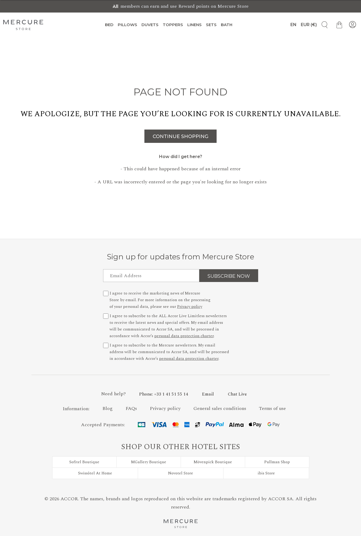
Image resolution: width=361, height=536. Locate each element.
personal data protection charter (184, 336)
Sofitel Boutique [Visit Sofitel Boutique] (84, 462)
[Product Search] (322, 24)
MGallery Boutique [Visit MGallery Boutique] (148, 462)
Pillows (127, 24)
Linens (194, 24)
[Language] (291, 24)
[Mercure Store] (23, 24)
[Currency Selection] (309, 24)
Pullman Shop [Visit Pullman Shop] (277, 462)
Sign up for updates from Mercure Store (180, 256)
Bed (109, 24)
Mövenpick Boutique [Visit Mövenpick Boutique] (213, 462)
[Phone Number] (164, 394)
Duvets (150, 24)
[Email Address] (151, 275)
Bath (226, 24)
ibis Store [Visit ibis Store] (266, 473)
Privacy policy (189, 307)
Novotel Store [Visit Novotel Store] (180, 473)
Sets (211, 24)
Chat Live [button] (237, 394)
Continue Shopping (180, 136)
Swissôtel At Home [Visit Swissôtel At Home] (95, 473)
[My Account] (352, 24)
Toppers (173, 24)
